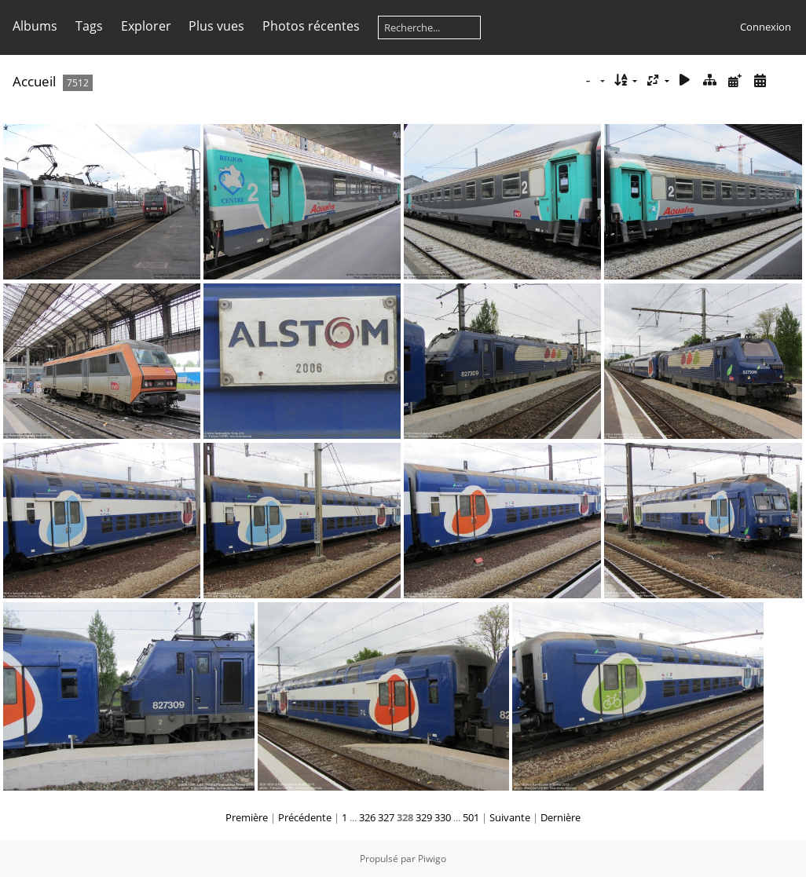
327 (386, 817)
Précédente (305, 817)
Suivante (509, 817)
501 (471, 817)
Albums (35, 26)
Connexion (765, 27)
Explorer (146, 26)
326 (367, 817)
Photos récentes (311, 26)
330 (442, 817)
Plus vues (216, 26)
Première (246, 817)
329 (424, 817)
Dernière (560, 817)
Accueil (34, 81)
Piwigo (432, 858)
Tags (89, 26)
